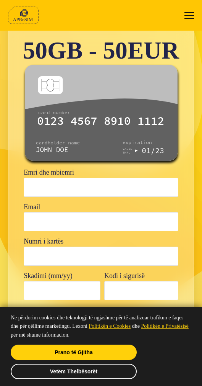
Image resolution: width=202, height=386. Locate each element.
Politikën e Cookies (110, 326)
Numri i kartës (43, 241)
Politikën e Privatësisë (164, 326)
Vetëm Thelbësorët (74, 371)
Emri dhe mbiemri (49, 172)
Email (32, 207)
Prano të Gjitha (74, 352)
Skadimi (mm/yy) (48, 276)
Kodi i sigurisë (124, 276)
